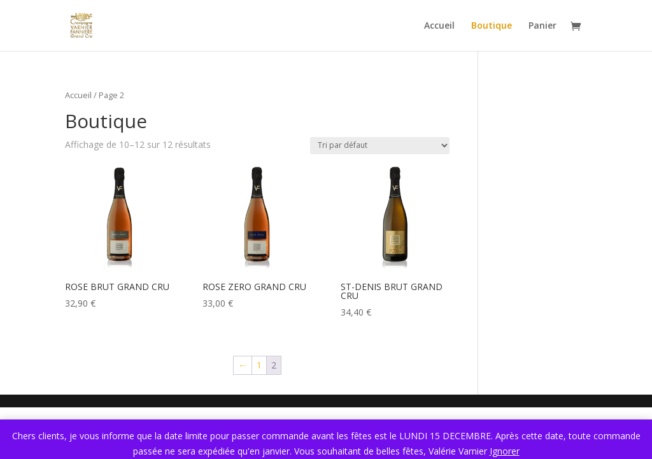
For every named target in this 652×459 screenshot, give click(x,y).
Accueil (439, 26)
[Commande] (380, 145)
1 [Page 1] (259, 365)
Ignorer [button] (505, 451)
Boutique (491, 26)
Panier (542, 26)
